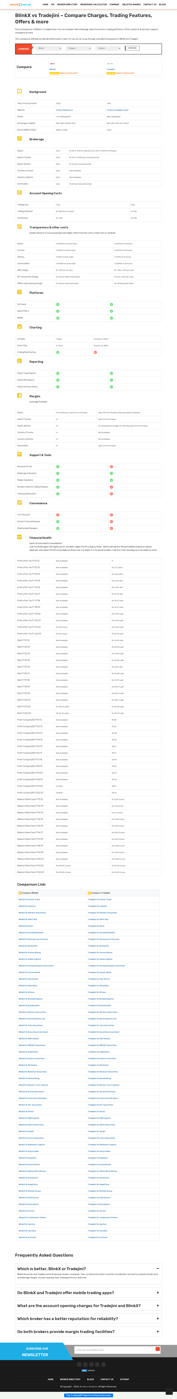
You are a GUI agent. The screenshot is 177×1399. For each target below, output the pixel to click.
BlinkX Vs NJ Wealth (28, 946)
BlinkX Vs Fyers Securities (31, 1138)
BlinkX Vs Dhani (26, 1111)
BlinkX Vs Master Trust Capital (33, 1085)
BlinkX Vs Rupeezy (27, 1158)
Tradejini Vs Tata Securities (101, 1025)
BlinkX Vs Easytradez (29, 1151)
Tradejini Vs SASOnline (98, 1052)
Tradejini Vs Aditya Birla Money (102, 1171)
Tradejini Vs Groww (97, 1211)
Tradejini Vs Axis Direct (99, 979)
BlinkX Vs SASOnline (28, 1052)
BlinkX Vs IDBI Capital (29, 1118)
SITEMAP (124, 1379)
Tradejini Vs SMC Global (99, 1039)
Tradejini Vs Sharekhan (99, 1204)
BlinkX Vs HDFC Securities (31, 1125)
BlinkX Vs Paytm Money (30, 952)
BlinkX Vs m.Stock (27, 1237)
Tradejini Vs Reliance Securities (103, 1072)
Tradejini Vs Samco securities (102, 1058)
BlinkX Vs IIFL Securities (30, 1105)
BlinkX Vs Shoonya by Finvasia (33, 939)
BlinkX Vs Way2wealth (29, 1005)
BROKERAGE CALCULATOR (93, 4)
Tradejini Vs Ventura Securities (103, 1012)
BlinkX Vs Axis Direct (28, 979)
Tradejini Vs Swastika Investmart (104, 1032)
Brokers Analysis (88, 1387)
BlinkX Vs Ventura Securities (32, 1012)
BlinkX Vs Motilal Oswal (30, 1191)
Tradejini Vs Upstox (97, 1224)
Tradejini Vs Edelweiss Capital (102, 1145)
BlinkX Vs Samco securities (32, 1058)
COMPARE (114, 4)
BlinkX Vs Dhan (26, 926)
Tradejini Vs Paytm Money (100, 952)
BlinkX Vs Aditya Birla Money (32, 1171)
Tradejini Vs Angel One (98, 1184)
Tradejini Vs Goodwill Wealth (101, 933)
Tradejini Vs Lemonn (97, 906)
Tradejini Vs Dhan (96, 926)
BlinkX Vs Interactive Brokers (33, 1098)
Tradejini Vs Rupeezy (98, 1158)
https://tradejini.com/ (118, 110)
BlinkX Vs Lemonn (27, 906)
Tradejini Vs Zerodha (97, 1231)
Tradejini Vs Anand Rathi (99, 1164)
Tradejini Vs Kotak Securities (101, 1092)
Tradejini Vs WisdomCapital (101, 999)
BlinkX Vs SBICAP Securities (32, 1045)
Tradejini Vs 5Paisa (97, 992)
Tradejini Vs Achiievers (99, 1178)
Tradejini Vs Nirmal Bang (99, 1078)
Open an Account (68, 73)
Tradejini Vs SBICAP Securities (102, 1045)
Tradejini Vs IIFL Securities (100, 1105)
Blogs (90, 1379)
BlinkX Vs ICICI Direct (29, 1198)
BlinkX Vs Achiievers (28, 1178)
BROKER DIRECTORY (67, 4)
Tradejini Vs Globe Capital (100, 959)
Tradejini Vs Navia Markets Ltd (102, 1019)
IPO (52, 4)
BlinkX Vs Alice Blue (28, 986)
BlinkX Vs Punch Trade (29, 899)
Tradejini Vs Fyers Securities (101, 1138)
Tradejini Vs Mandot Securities (102, 913)
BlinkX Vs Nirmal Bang (29, 1078)
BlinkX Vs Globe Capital (30, 959)
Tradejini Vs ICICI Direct (99, 1198)
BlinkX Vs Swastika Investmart (33, 1032)
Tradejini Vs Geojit (96, 1131)
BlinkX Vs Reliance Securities (33, 1072)
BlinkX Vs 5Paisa (26, 992)
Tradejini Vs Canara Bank (99, 972)
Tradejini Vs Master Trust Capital (103, 1085)
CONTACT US (149, 4)
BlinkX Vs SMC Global (29, 1039)
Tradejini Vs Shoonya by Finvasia (103, 939)
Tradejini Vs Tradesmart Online (102, 1217)
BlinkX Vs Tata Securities (31, 1025)
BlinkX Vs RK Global (28, 1065)
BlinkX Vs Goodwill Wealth (31, 933)
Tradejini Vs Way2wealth (99, 1005)
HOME (45, 4)
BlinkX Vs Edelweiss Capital (32, 1145)
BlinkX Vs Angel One (28, 1184)
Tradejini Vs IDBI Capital (99, 1118)
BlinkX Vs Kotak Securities (31, 1092)
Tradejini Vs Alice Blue (98, 986)
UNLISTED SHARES (131, 4)
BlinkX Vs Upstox (27, 1224)
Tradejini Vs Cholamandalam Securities (106, 966)
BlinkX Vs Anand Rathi (29, 1164)
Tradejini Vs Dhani (96, 1111)
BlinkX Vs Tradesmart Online (32, 1217)
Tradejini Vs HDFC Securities (101, 1125)
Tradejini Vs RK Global (98, 1065)
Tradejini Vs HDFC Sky (98, 919)
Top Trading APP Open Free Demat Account (88, 1395)
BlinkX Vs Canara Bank (29, 972)
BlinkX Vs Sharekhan (28, 1204)
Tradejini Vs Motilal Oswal (100, 1191)
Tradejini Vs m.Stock (97, 1237)
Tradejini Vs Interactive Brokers (103, 1098)
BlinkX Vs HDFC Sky (28, 919)
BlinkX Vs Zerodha (27, 1231)
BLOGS (162, 4)
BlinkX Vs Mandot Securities (32, 913)
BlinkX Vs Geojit (26, 1131)
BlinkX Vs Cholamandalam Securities (36, 966)
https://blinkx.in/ (64, 110)
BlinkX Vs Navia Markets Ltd (32, 1019)
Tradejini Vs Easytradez (99, 1151)
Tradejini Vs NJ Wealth (98, 946)
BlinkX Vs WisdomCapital (30, 999)
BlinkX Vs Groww (27, 1211)
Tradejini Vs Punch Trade (99, 899)
